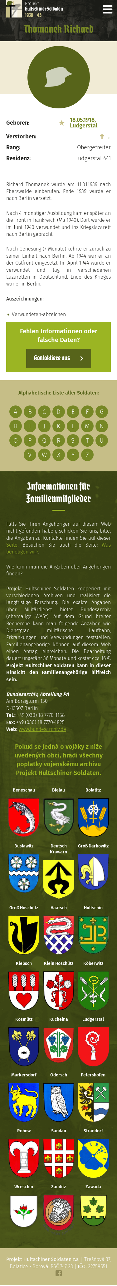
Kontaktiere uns (52, 358)
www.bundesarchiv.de (42, 729)
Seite (11, 545)
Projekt (44, 9)
